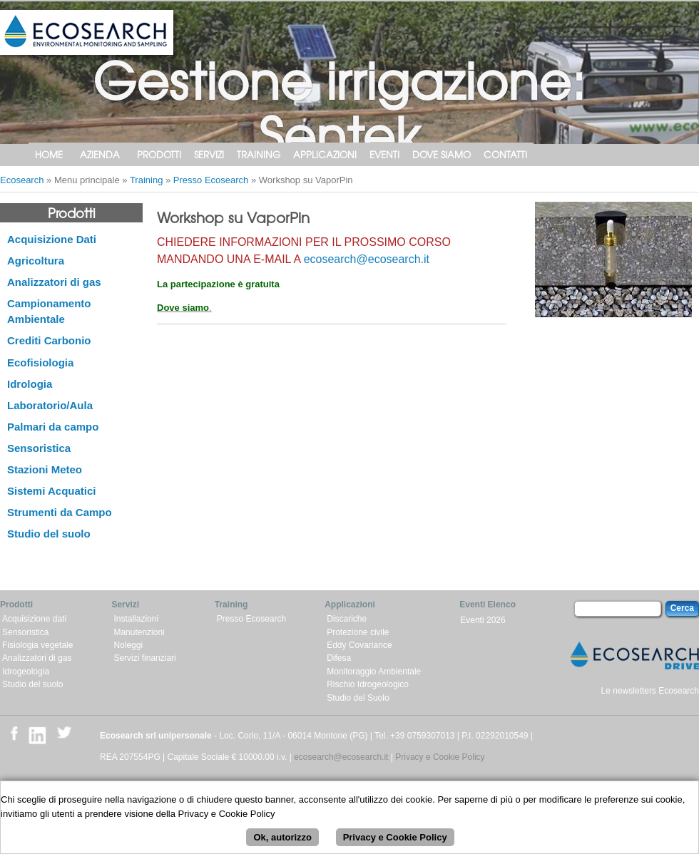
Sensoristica (39, 448)
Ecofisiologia (40, 362)
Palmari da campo (52, 427)
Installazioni (135, 619)
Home (49, 154)
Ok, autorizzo (282, 841)
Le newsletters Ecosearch (650, 691)
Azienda (100, 154)
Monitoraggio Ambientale (374, 671)
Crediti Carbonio (49, 340)
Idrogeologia (25, 671)
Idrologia (29, 384)
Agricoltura (35, 260)
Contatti (505, 154)
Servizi (209, 154)
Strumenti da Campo (59, 512)
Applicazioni (325, 154)
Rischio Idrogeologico (368, 684)
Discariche (347, 619)
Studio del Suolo (358, 698)
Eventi (384, 154)
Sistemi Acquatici (51, 491)
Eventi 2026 (482, 620)
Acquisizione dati (34, 619)
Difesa (339, 658)
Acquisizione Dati (51, 239)
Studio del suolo (49, 534)
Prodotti (159, 154)
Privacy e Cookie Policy (439, 757)
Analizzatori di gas (54, 282)
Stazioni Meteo (44, 469)
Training (258, 154)
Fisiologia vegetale (37, 645)
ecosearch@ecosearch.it (366, 259)
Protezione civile (358, 632)
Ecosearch (22, 180)
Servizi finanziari (144, 658)
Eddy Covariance (359, 645)
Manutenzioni (138, 632)
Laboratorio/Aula (50, 405)
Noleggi (128, 645)
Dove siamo (441, 154)
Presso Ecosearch (211, 180)
